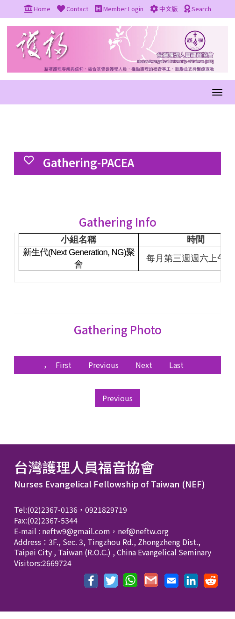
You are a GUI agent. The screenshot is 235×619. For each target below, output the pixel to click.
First (63, 364)
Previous (103, 364)
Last (176, 364)
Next (143, 364)
